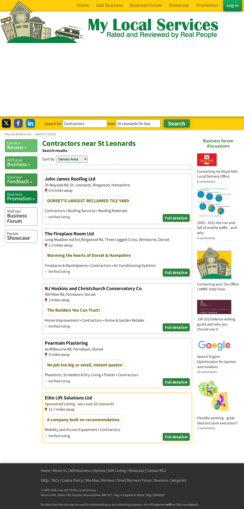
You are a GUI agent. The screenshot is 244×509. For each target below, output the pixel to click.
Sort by (48, 159)
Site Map (92, 480)
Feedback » (22, 179)
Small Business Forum (134, 480)
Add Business (80, 470)
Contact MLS (156, 470)
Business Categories (170, 480)
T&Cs (55, 480)
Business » (22, 162)
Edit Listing (117, 470)
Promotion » (22, 196)
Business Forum (22, 216)
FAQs (45, 480)
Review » (22, 145)
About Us (60, 470)
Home (45, 470)
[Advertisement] (122, 79)
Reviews (108, 480)
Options (99, 470)
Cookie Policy (72, 480)
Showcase (22, 236)
